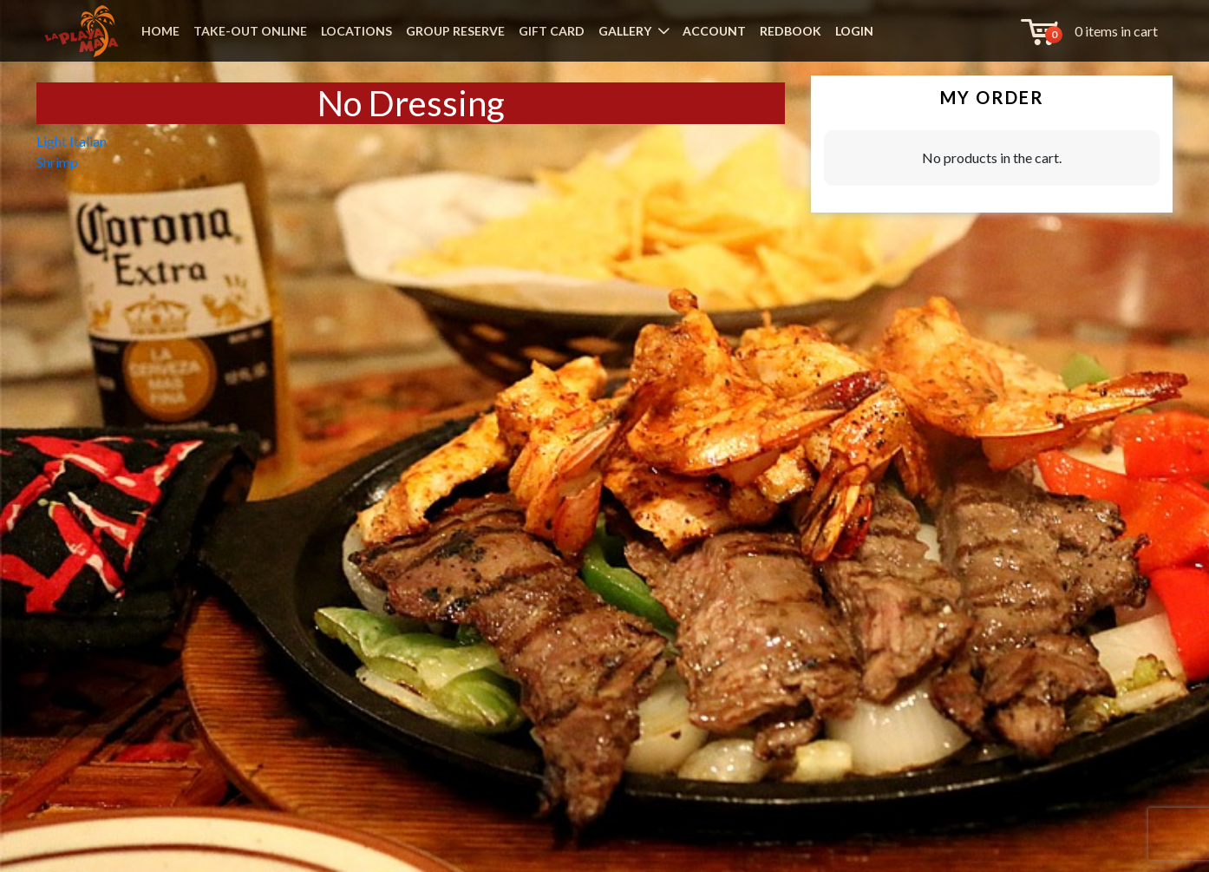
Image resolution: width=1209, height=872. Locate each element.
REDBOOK (790, 30)
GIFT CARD (552, 30)
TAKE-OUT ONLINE (250, 30)
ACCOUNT (714, 30)
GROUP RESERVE (455, 30)
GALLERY (624, 30)
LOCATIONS (356, 30)
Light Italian (71, 141)
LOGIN (854, 30)
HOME (160, 30)
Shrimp (57, 162)
